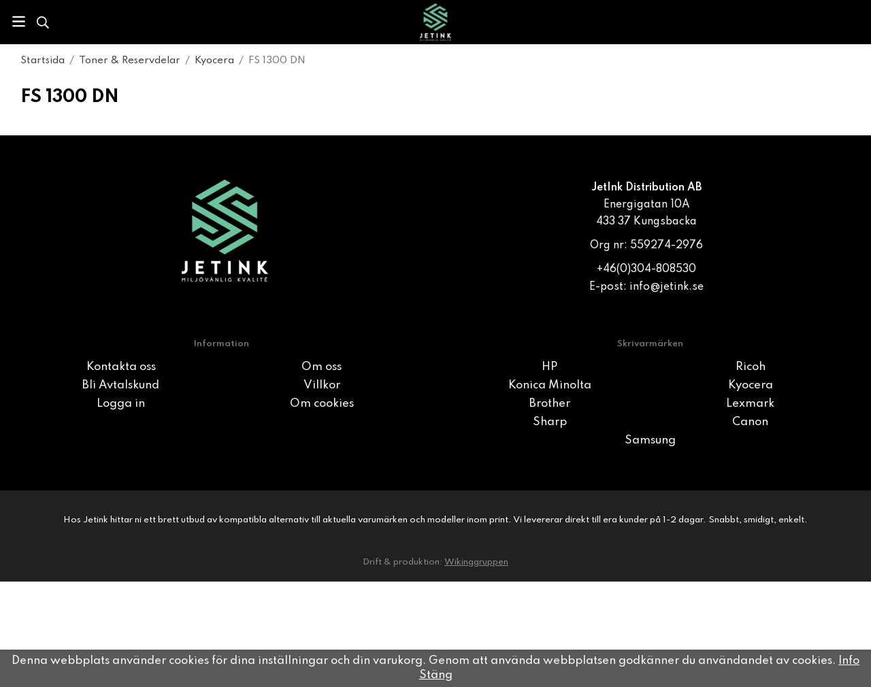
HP (549, 367)
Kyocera (750, 385)
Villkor (321, 385)
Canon (750, 422)
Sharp (550, 422)
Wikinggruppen (476, 562)
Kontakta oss (121, 367)
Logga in (121, 403)
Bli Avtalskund (120, 385)
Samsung (650, 440)
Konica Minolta (549, 385)
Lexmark (750, 403)
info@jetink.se (666, 287)
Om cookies (322, 403)
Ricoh (751, 367)
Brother (549, 403)
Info (848, 661)
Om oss (321, 367)
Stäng (436, 675)
